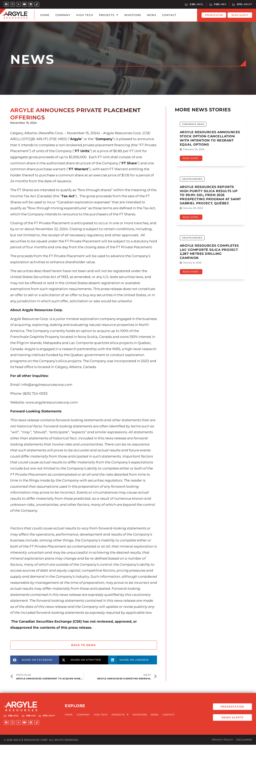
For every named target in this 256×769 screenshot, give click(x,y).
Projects (108, 15)
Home (45, 15)
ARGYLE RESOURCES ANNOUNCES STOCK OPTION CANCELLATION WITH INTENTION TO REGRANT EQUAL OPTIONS (210, 138)
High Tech (84, 15)
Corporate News (193, 124)
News (151, 15)
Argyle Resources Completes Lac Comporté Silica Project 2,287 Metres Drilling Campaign (209, 252)
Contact (169, 15)
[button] (34, 660)
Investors (132, 15)
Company (62, 15)
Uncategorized (192, 179)
